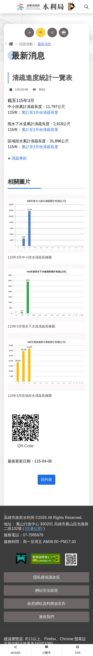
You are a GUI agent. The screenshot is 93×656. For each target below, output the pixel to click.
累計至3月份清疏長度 (40, 112)
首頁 (10, 44)
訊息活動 (26, 44)
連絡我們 (46, 617)
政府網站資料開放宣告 (46, 604)
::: (6, 43)
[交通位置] (33, 529)
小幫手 (46, 653)
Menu (6, 6)
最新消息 (44, 44)
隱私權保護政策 (46, 577)
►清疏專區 (17, 158)
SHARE (15, 653)
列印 (63, 32)
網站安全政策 (46, 590)
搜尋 (86, 7)
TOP (77, 653)
